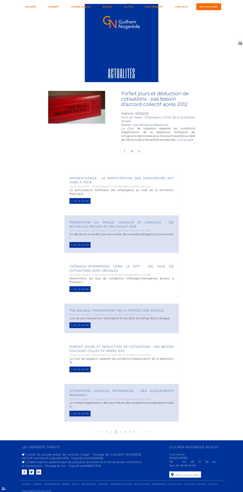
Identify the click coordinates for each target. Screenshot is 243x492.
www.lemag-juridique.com (150, 124)
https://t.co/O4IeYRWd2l (87, 458)
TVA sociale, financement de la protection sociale (117, 310)
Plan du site (175, 484)
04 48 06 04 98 (186, 465)
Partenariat (154, 6)
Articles (213, 484)
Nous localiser (187, 475)
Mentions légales (195, 484)
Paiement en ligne (121, 484)
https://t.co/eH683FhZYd (84, 465)
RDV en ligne (209, 6)
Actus (128, 6)
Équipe (107, 6)
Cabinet (53, 6)
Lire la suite (185, 139)
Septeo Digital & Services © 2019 (36, 490)
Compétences (81, 6)
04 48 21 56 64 (201, 461)
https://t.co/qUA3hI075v (53, 458)
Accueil (30, 6)
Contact (181, 6)
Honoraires (158, 484)
